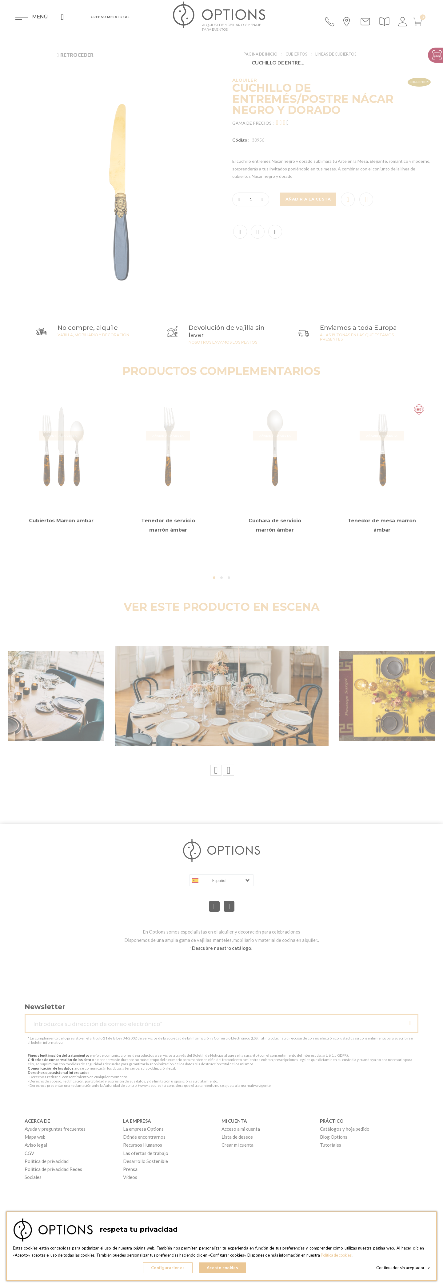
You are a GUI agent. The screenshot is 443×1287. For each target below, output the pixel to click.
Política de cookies (337, 1256)
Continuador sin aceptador (403, 1268)
